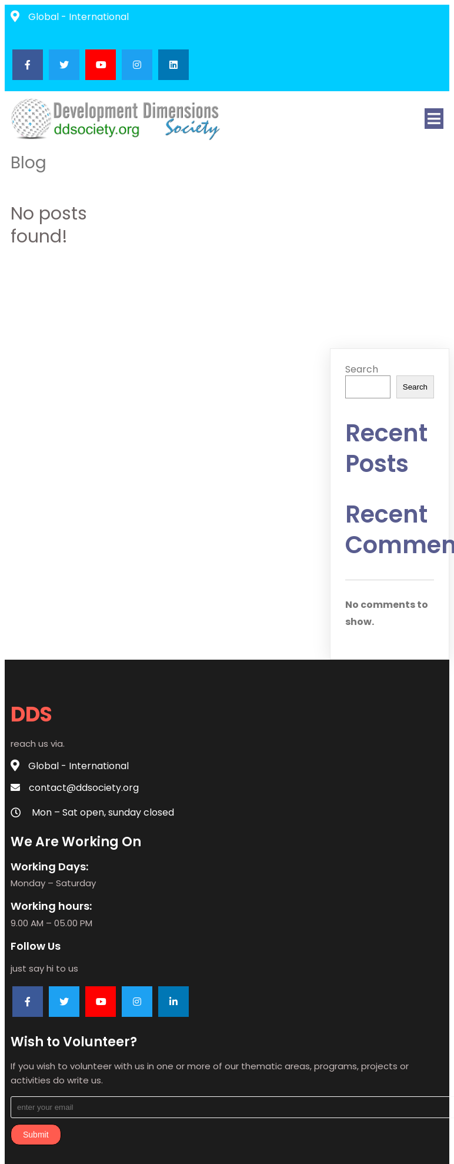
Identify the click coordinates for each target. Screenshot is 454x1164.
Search (361, 369)
